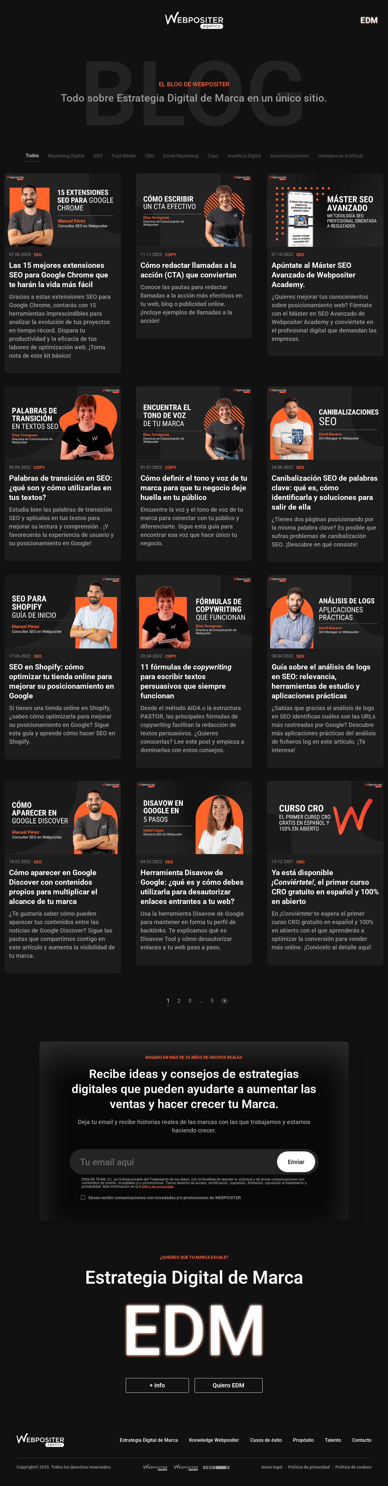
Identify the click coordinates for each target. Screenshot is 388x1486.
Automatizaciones (289, 156)
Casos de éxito (266, 1440)
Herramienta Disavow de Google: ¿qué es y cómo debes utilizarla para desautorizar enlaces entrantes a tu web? (192, 887)
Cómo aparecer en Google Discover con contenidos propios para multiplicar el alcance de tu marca (53, 887)
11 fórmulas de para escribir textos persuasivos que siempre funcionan (186, 681)
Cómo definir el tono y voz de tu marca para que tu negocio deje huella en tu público (193, 488)
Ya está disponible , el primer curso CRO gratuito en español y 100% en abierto (325, 887)
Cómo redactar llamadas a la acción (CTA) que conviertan (188, 270)
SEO (98, 156)
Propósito (303, 1440)
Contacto (361, 1440)
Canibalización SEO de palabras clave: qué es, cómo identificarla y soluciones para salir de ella (325, 492)
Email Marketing (181, 156)
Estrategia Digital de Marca (149, 1440)
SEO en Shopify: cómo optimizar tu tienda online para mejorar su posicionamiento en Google (61, 681)
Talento (333, 1440)
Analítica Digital (244, 156)
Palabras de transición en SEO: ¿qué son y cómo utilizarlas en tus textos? (60, 488)
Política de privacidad (156, 1187)
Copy (213, 156)
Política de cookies (353, 1467)
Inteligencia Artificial (340, 156)
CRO (149, 156)
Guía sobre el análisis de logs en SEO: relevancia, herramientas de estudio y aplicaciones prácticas (321, 681)
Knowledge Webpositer (214, 1440)
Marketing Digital (66, 156)
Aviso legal (271, 1467)
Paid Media (124, 156)
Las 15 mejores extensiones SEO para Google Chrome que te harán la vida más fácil (58, 275)
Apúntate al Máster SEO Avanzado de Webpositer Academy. (314, 275)
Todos (32, 155)
